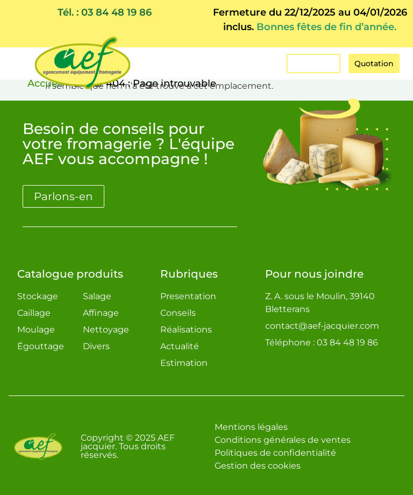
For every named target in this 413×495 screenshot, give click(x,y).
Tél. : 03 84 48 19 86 (105, 12)
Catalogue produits (70, 273)
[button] (223, 63)
